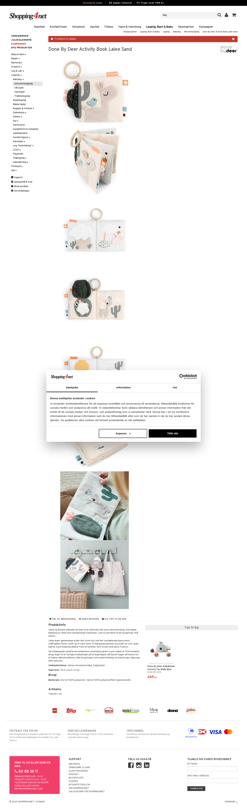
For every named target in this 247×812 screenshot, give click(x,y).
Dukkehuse (20, 112)
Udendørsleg (21, 162)
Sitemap (40, 801)
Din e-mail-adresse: (198, 775)
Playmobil (18, 153)
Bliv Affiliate (76, 778)
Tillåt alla (172, 433)
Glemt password (78, 771)
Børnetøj (17, 62)
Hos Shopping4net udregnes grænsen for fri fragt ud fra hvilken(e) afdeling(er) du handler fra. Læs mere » (35, 735)
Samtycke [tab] (72, 387)
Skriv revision (89, 619)
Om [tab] (175, 387)
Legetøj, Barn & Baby (159, 27)
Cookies (73, 781)
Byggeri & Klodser (24, 108)
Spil (14, 170)
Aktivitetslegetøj (191, 31)
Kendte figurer (22, 137)
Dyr (16, 120)
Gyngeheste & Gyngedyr (26, 129)
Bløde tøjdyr (19, 104)
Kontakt (74, 774)
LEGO (17, 149)
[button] (234, 15)
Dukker (18, 116)
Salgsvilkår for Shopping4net (87, 791)
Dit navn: (192, 764)
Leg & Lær (18, 71)
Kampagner (206, 27)
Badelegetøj (19, 100)
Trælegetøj (20, 158)
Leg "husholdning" (23, 145)
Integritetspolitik (79, 784)
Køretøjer (19, 92)
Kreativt (16, 66)
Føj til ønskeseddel (62, 619)
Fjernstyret (19, 125)
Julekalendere (20, 133)
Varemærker (186, 27)
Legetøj (166, 31)
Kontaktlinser (58, 27)
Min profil (74, 764)
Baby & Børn (19, 54)
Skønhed (39, 27)
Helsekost (78, 27)
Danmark (231, 801)
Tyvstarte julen (92, 3)
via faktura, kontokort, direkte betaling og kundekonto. (152, 734)
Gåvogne (19, 87)
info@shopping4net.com (29, 789)
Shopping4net (130, 31)
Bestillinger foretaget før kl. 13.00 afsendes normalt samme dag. (94, 734)
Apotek (94, 27)
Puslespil (17, 166)
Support (17, 177)
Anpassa (123, 433)
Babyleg (177, 31)
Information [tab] (123, 387)
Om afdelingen (20, 190)
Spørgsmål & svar (21, 182)
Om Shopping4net (79, 788)
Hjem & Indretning (129, 27)
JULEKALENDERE (21, 40)
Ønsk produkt (19, 186)
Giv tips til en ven (114, 619)
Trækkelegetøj (22, 96)
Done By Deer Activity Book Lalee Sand (220, 31)
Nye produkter (21, 47)
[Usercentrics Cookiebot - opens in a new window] (182, 376)
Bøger (15, 58)
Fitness (108, 27)
